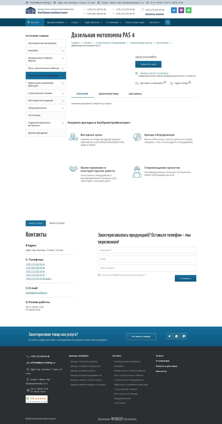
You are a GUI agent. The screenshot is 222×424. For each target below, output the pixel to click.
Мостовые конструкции (40, 100)
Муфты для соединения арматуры (40, 84)
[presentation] (120, 289)
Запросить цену (148, 64)
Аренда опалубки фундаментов (86, 375)
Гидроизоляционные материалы (39, 124)
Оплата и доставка (166, 366)
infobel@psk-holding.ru (40, 2)
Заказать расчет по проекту (154, 73)
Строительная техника (40, 93)
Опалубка (33, 50)
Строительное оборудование (43, 75)
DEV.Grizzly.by (130, 419)
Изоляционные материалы (42, 43)
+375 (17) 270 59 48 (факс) (38, 278)
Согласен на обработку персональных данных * (122, 275)
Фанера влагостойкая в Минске (40, 59)
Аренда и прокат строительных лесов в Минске (86, 379)
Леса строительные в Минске (43, 68)
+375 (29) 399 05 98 (96, 13)
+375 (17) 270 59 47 (125, 13)
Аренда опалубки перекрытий (85, 366)
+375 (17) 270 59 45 (96, 9)
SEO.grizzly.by (104, 419)
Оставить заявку (141, 336)
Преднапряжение (37, 107)
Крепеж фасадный (37, 132)
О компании (162, 360)
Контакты (161, 371)
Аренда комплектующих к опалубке (88, 384)
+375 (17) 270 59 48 (154, 9)
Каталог (33, 22)
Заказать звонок (154, 14)
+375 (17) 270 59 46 (125, 9)
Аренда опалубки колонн (82, 370)
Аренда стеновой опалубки (84, 361)
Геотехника (34, 115)
